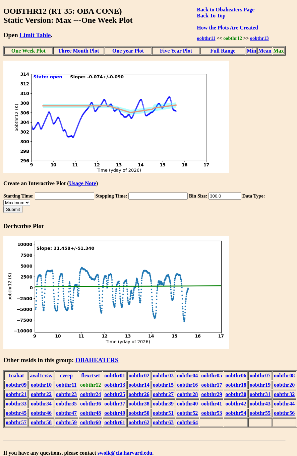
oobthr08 (284, 375)
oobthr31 (260, 394)
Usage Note (82, 183)
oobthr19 (260, 385)
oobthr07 (260, 375)
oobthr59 (66, 422)
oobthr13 (259, 38)
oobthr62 (139, 422)
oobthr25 (114, 394)
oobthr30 (235, 394)
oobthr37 (114, 403)
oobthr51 (163, 413)
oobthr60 (90, 422)
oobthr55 (260, 413)
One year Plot (128, 51)
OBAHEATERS (97, 360)
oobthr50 (139, 413)
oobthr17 (211, 385)
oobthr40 (187, 403)
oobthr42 (235, 403)
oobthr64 (187, 422)
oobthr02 (139, 375)
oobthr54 (235, 413)
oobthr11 (206, 38)
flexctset (90, 375)
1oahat (16, 375)
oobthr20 (284, 385)
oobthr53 (211, 413)
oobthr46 (41, 413)
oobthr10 (41, 385)
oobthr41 (211, 403)
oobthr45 (16, 413)
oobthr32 (284, 394)
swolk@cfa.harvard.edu (125, 453)
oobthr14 (139, 385)
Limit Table (35, 35)
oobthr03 (163, 375)
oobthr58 (41, 422)
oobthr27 (163, 394)
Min (251, 51)
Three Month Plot (78, 51)
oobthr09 (16, 385)
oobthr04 (187, 375)
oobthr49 (114, 413)
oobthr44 (284, 403)
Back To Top (211, 15)
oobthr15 (163, 385)
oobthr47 (66, 413)
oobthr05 (211, 375)
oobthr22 (41, 394)
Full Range (222, 51)
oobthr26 (139, 394)
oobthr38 (139, 403)
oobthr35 (66, 403)
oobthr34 (41, 403)
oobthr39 (163, 403)
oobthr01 (114, 375)
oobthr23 (66, 394)
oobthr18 (235, 385)
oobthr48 (90, 413)
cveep (66, 375)
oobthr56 (284, 413)
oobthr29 (211, 394)
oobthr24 (90, 394)
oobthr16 (187, 385)
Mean (264, 51)
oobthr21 (16, 394)
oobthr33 (16, 403)
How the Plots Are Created (227, 27)
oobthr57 (16, 422)
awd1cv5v (41, 375)
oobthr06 (235, 375)
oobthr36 (90, 403)
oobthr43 (260, 403)
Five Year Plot (176, 51)
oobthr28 (187, 394)
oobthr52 (187, 413)
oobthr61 (114, 422)
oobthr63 (163, 422)
